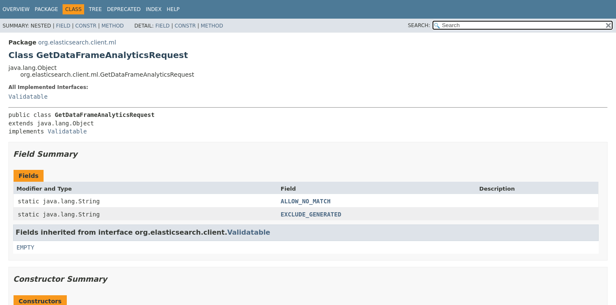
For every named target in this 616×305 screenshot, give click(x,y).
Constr (85, 26)
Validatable (28, 96)
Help (173, 9)
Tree (95, 9)
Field (63, 26)
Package (46, 9)
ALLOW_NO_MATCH (306, 201)
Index (154, 9)
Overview (16, 9)
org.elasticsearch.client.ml (77, 42)
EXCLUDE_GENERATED (311, 214)
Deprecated (124, 9)
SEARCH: (419, 25)
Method (112, 26)
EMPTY (25, 247)
